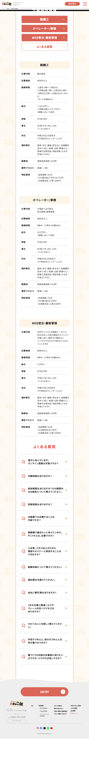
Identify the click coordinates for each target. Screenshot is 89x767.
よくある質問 (44, 75)
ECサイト (73, 741)
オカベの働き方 (58, 734)
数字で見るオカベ (58, 737)
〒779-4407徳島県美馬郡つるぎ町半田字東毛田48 (16, 737)
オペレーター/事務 (44, 57)
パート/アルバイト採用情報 (44, 743)
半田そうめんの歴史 (76, 734)
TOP (32, 734)
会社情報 (73, 739)
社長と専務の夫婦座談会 (60, 739)
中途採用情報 (43, 739)
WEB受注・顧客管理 (44, 66)
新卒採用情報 (43, 736)
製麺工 (44, 47)
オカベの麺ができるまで (60, 742)
